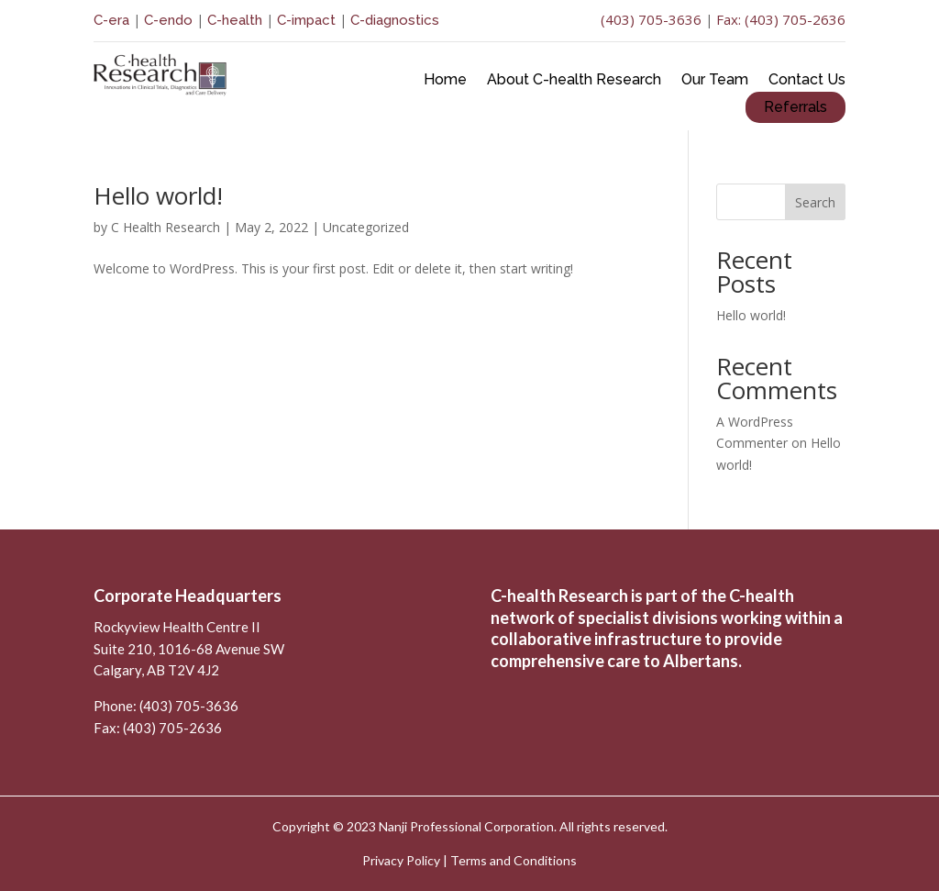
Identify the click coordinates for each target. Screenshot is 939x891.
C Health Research (165, 227)
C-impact (306, 20)
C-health (234, 20)
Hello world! (158, 195)
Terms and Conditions (513, 860)
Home (445, 80)
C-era (113, 20)
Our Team (714, 80)
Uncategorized (366, 227)
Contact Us (806, 80)
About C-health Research (574, 80)
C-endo (166, 20)
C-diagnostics (394, 20)
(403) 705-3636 (651, 19)
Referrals (795, 107)
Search (815, 202)
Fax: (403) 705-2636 (780, 19)
